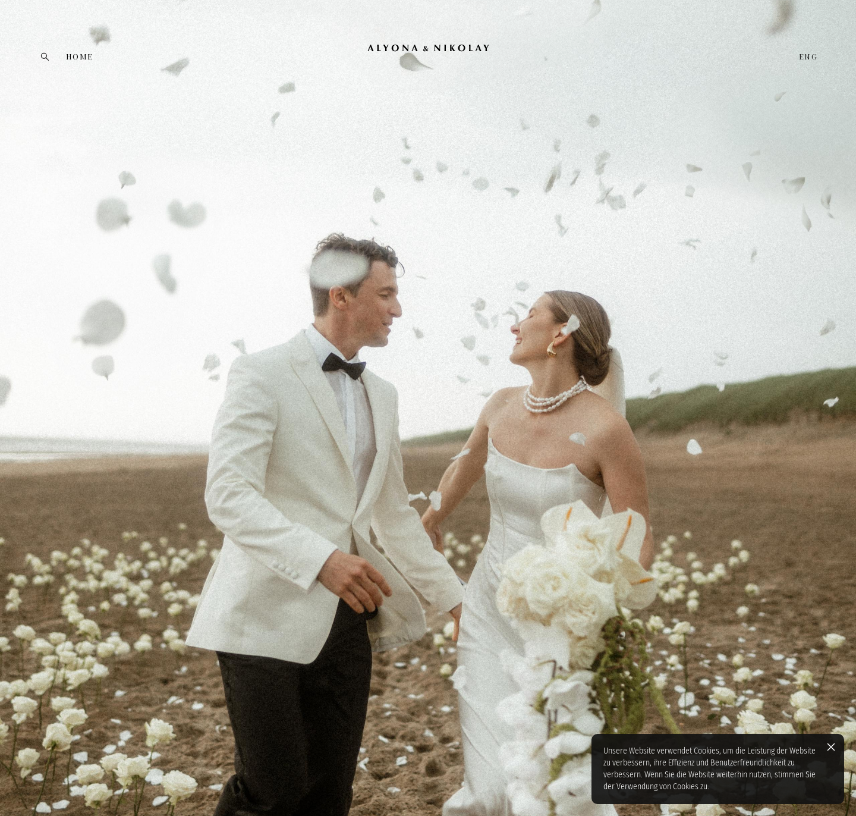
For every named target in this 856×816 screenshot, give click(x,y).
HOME (79, 56)
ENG (808, 56)
